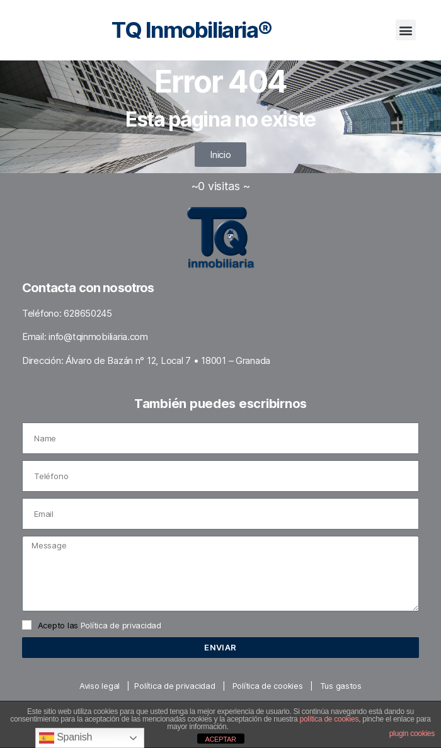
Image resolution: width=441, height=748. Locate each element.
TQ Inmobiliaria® (192, 29)
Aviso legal (99, 686)
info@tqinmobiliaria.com (98, 337)
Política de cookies (267, 686)
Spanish (65, 737)
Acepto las (99, 625)
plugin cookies (412, 733)
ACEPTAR (220, 739)
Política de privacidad (121, 625)
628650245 (88, 313)
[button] (406, 30)
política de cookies (329, 719)
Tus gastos (341, 686)
